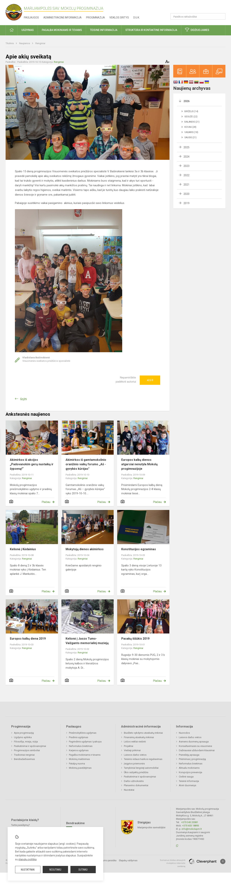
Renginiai (40, 43)
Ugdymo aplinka (23, 737)
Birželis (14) (191, 111)
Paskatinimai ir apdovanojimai (30, 746)
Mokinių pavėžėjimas (80, 767)
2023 (186, 165)
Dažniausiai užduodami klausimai (197, 750)
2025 (186, 147)
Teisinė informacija (189, 781)
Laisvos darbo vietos (135, 754)
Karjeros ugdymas (78, 750)
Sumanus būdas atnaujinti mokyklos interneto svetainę (172, 863)
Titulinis (10, 43)
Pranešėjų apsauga (189, 754)
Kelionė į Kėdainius (23, 549)
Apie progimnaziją (24, 732)
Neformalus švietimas (80, 746)
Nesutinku (55, 869)
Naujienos (25, 43)
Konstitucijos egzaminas (138, 549)
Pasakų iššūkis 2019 (135, 638)
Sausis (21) (190, 137)
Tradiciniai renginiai (24, 754)
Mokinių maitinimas (79, 759)
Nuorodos (184, 732)
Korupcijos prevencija (190, 772)
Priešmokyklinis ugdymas (82, 732)
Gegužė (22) (190, 116)
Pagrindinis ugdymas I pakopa (85, 741)
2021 (186, 184)
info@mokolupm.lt (192, 829)
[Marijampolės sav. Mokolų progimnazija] (15, 12)
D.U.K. (136, 17)
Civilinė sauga (186, 776)
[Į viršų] (222, 861)
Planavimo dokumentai (136, 785)
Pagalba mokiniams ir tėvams (84, 754)
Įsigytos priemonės (134, 763)
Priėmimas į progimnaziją (192, 759)
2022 (186, 175)
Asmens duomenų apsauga (194, 741)
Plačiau (46, 501)
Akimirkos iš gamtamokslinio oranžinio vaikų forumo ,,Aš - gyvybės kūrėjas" (86, 464)
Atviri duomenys (187, 785)
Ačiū (150, 380)
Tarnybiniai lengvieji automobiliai (141, 767)
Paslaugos (31, 17)
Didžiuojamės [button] (200, 29)
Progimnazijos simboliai (27, 750)
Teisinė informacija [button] (103, 29)
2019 (186, 203)
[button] (199, 8)
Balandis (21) (192, 122)
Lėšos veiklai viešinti (135, 741)
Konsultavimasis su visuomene (195, 746)
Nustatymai (28, 869)
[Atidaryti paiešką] (221, 16)
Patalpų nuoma (77, 763)
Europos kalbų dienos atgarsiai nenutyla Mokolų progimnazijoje (139, 464)
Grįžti (23, 399)
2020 (186, 193)
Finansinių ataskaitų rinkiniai (139, 737)
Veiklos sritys (119, 17)
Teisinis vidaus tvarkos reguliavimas (143, 759)
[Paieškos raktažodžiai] (197, 16)
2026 (186, 101)
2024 (186, 156)
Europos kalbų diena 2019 (28, 638)
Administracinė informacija (62, 17)
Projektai (128, 746)
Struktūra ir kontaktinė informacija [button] (151, 29)
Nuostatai (129, 789)
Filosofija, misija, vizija (26, 741)
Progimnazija (95, 17)
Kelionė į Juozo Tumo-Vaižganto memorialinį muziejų (87, 641)
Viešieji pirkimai (132, 750)
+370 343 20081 (189, 822)
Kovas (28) (190, 127)
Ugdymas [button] (27, 29)
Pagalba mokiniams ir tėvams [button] (62, 29)
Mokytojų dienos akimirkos (85, 549)
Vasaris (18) (191, 132)
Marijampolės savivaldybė (151, 827)
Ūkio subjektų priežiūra (136, 772)
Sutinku (83, 869)
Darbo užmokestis (134, 781)
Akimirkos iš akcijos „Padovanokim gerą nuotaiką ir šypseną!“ (31, 464)
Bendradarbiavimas (24, 759)
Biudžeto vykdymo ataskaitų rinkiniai (143, 732)
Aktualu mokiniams (189, 767)
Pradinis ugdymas (78, 737)
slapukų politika (27, 859)
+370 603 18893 (190, 825)
